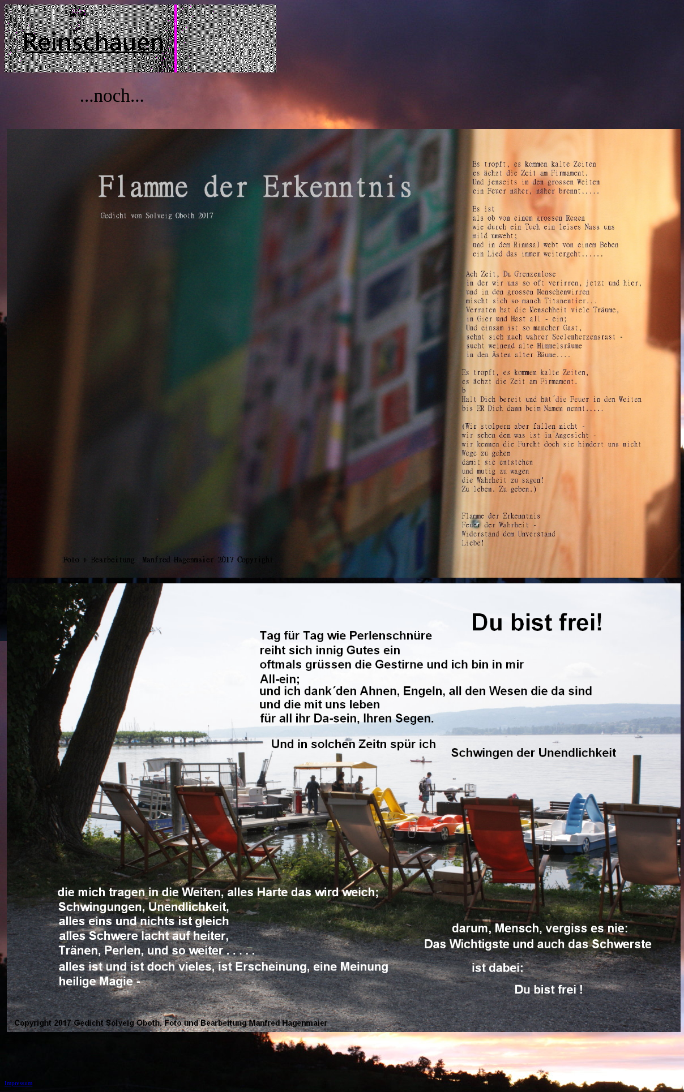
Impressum (18, 1083)
